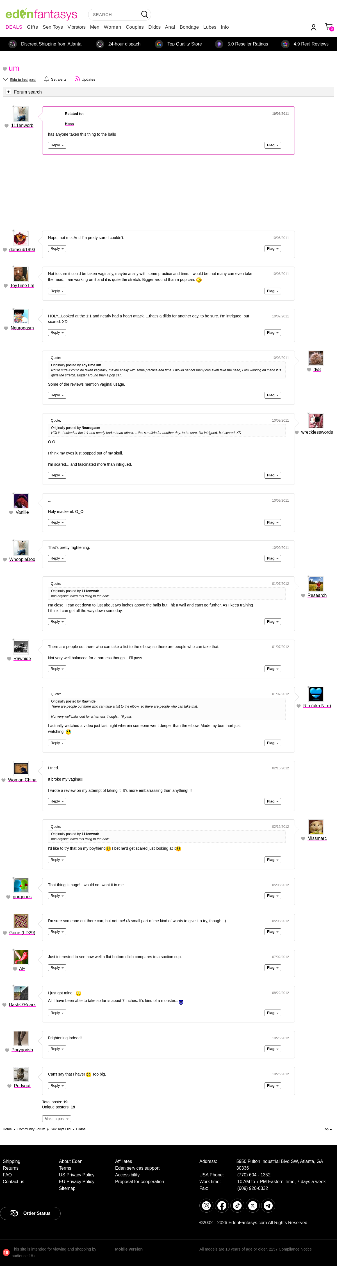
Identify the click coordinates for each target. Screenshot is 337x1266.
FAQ (7, 1174)
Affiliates (123, 1161)
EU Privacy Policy (76, 1181)
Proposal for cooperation (139, 1181)
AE (22, 968)
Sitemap (67, 1188)
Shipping (11, 1161)
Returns (11, 1168)
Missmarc (317, 838)
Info (225, 27)
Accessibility (127, 1174)
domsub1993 (22, 249)
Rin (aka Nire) (317, 705)
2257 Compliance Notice (290, 1249)
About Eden (71, 1161)
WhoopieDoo (22, 559)
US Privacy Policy (76, 1174)
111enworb (22, 125)
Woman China (22, 780)
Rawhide (22, 658)
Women (112, 27)
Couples (135, 27)
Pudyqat (22, 1085)
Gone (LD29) (22, 932)
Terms (65, 1168)
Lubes (209, 27)
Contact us (13, 1181)
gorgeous (22, 896)
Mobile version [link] (129, 1249)
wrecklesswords (317, 432)
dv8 (317, 369)
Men (94, 27)
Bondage (189, 27)
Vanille (22, 512)
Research (317, 595)
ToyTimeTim (22, 285)
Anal (170, 27)
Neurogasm (22, 328)
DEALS (14, 27)
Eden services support (137, 1168)
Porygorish (22, 1049)
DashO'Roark (22, 1004)
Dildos (154, 27)
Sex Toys (53, 27)
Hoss (69, 124)
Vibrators (77, 27)
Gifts (32, 27)
